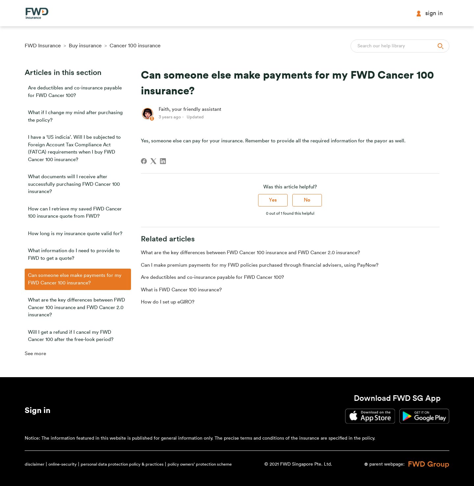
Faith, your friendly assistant (190, 109)
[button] (37, 411)
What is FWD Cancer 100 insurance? (181, 289)
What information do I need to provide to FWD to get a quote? (74, 254)
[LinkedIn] (163, 161)
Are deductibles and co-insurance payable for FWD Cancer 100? (75, 91)
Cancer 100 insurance (135, 45)
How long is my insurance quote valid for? (75, 233)
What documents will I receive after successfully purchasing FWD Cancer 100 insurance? (74, 184)
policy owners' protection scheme (200, 464)
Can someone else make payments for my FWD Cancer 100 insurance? (74, 279)
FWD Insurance (43, 45)
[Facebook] (144, 161)
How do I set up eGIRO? (168, 302)
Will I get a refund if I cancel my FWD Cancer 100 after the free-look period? (71, 336)
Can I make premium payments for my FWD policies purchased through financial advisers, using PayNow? (260, 265)
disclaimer (34, 464)
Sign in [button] (429, 13)
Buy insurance (85, 45)
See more (35, 353)
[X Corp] (153, 161)
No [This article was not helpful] (307, 200)
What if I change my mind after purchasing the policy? (75, 116)
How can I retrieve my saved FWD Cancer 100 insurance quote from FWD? (75, 213)
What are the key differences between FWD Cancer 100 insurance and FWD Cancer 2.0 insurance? (76, 307)
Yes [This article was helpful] (273, 200)
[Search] (400, 46)
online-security (62, 464)
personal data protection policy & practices (122, 464)
